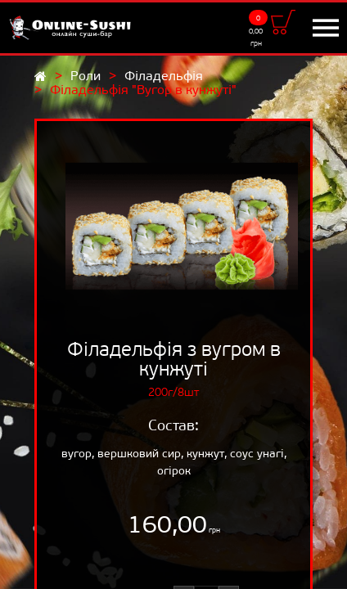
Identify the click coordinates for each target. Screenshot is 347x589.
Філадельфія (163, 75)
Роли (85, 75)
